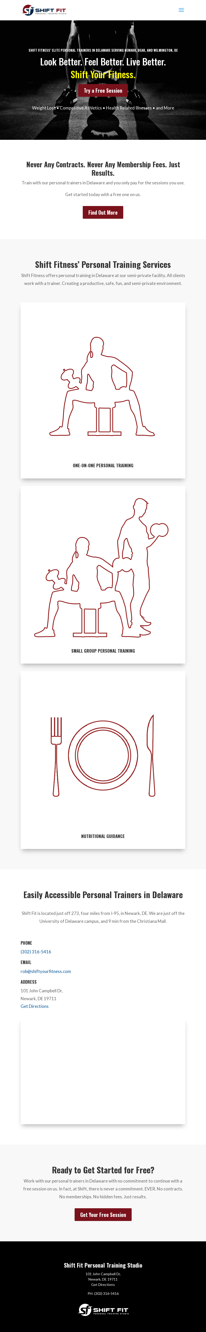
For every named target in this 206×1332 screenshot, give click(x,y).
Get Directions (35, 1006)
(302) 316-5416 (36, 951)
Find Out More (103, 212)
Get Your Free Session (103, 1214)
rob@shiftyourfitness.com (46, 971)
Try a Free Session (103, 90)
